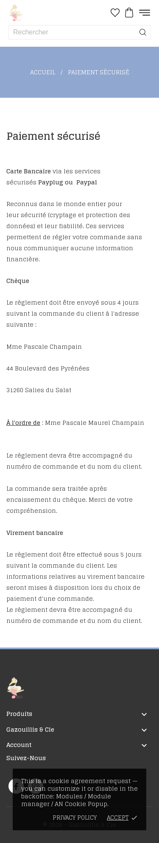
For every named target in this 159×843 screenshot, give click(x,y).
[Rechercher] (142, 32)
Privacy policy (75, 818)
